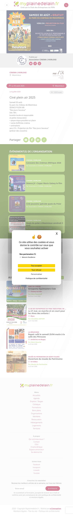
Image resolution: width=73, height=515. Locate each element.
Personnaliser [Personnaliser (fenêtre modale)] (36, 274)
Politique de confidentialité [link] (36, 278)
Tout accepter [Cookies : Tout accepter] (36, 265)
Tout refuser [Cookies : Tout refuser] (36, 270)
